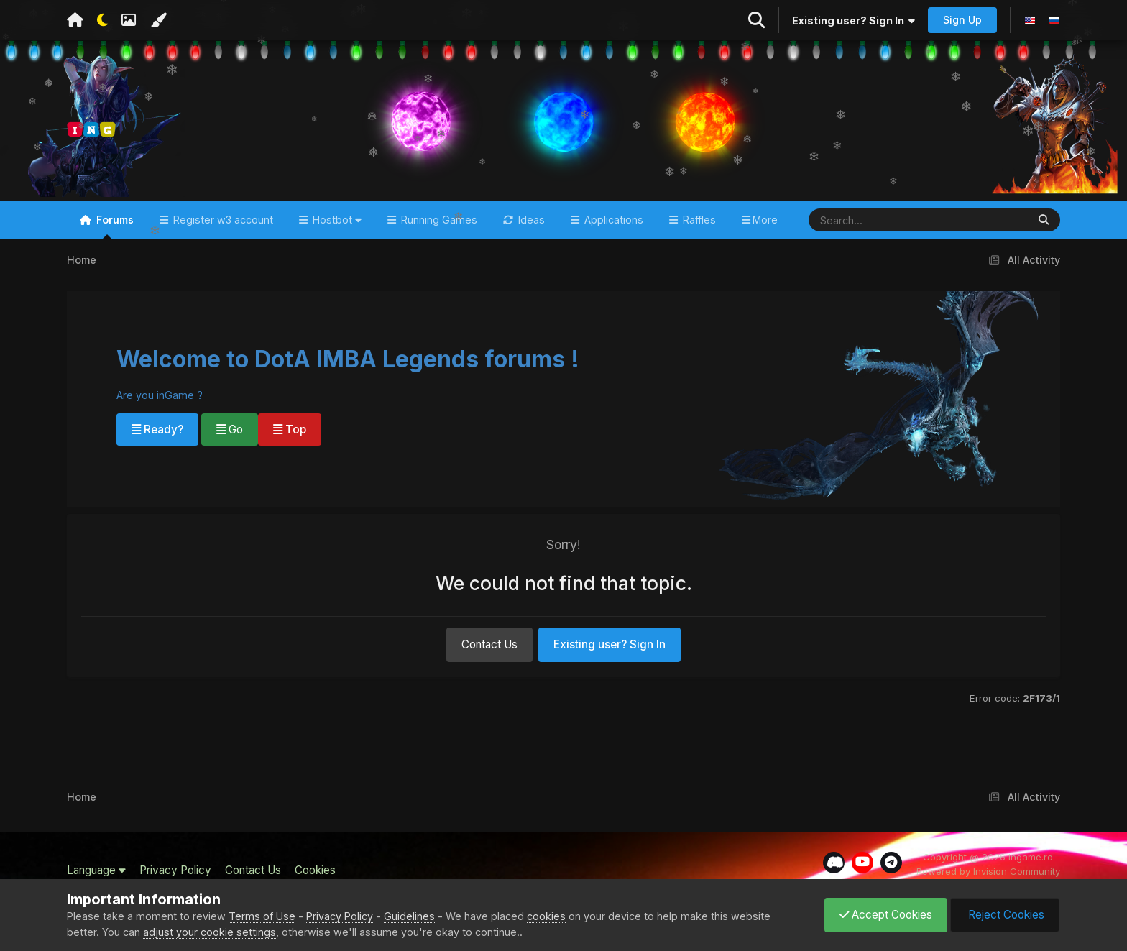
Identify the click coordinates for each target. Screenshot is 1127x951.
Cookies (315, 870)
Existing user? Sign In (853, 20)
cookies (546, 916)
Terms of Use (262, 916)
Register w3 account (221, 219)
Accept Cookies (886, 915)
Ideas (530, 219)
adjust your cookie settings (209, 932)
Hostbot (336, 219)
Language (96, 870)
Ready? (157, 429)
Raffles (698, 219)
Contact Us (489, 644)
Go (229, 429)
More (765, 219)
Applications (612, 219)
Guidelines (409, 916)
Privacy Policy (175, 870)
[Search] (876, 219)
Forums (113, 226)
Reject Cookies (1004, 915)
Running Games (437, 219)
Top (289, 429)
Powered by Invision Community (988, 871)
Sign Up (962, 20)
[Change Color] (158, 20)
